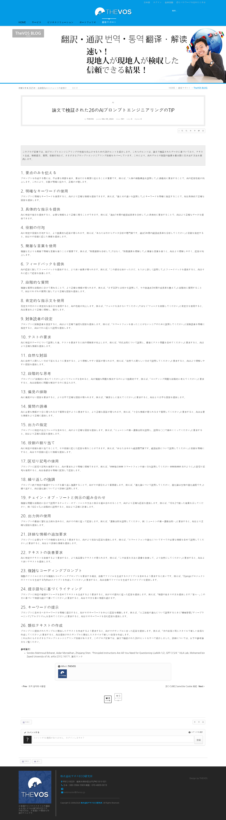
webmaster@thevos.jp (74, 792)
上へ (37, 761)
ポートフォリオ (87, 22)
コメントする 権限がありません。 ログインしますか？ (59, 738)
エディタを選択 (196, 732)
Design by (199, 778)
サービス (36, 22)
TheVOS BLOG (200, 88)
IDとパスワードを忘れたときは (191, 2)
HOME (22, 22)
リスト (26, 722)
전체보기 (27, 11)
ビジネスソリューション (60, 22)
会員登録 (169, 2)
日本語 (147, 2)
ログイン (157, 2)
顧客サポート (109, 20)
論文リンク (77, 656)
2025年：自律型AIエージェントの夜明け (48, 88)
